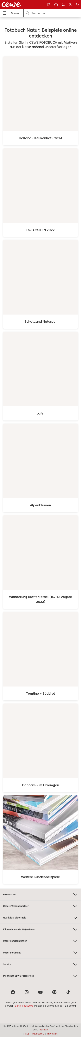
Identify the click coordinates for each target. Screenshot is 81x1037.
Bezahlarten (40, 894)
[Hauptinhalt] (40, 453)
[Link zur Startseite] (16, 5)
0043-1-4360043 (24, 1005)
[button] (70, 5)
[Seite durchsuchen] (52, 13)
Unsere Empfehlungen (40, 941)
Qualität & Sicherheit (40, 917)
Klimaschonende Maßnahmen (40, 929)
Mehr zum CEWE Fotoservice (40, 976)
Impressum (52, 1033)
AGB (27, 1033)
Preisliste (43, 1029)
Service (40, 964)
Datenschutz (38, 1033)
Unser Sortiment (40, 952)
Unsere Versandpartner (40, 906)
